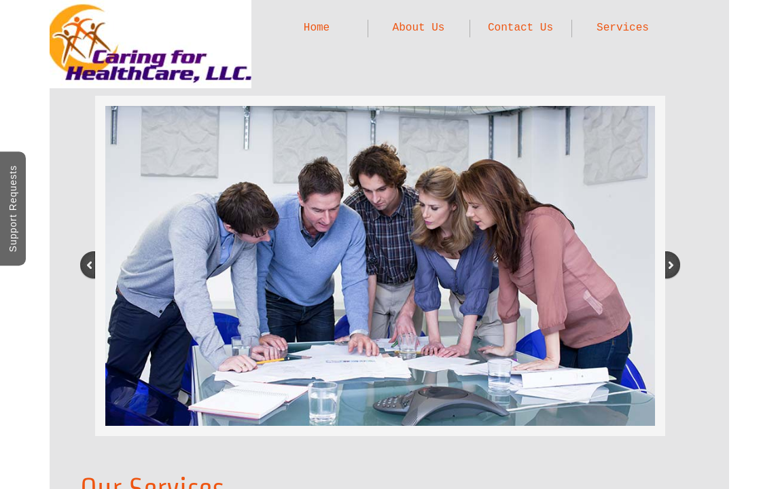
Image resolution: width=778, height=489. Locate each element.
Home (317, 27)
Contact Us (520, 27)
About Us (419, 27)
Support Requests (12, 208)
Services (623, 27)
